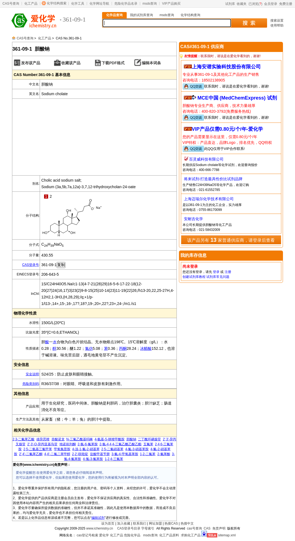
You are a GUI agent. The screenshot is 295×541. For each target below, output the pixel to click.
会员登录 (270, 4)
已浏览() (255, 4)
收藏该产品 (70, 63)
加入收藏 (123, 523)
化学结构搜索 (56, 3)
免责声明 (218, 528)
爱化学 (104, 535)
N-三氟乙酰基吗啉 (79, 439)
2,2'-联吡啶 (80, 454)
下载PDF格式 (113, 63)
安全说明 (32, 374)
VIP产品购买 (171, 3)
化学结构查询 (190, 15)
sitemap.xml (227, 535)
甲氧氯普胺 (62, 449)
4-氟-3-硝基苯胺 (137, 449)
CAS (207, 528)
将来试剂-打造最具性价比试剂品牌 (213, 179)
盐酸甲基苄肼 (100, 454)
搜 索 (249, 23)
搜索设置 (277, 20)
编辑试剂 (98, 518)
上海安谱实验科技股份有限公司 (226, 66)
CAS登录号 (30, 265)
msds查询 (150, 3)
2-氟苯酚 (163, 454)
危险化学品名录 (125, 3)
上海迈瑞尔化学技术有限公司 (209, 199)
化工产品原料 (169, 535)
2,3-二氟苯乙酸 (24, 439)
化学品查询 (114, 15)
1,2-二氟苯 (148, 454)
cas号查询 (194, 528)
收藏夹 (242, 4)
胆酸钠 (131, 439)
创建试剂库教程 (194, 277)
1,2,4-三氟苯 (114, 459)
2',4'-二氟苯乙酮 (30, 454)
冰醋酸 (146, 348)
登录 (216, 272)
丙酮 (123, 348)
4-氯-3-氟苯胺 (93, 459)
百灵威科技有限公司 (206, 159)
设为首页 (107, 523)
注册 (228, 272)
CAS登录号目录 (128, 528)
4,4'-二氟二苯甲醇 (57, 454)
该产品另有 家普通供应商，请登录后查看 (230, 240)
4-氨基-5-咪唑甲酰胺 (110, 439)
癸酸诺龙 (58, 439)
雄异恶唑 (43, 439)
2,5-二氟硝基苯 (112, 449)
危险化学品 (132, 535)
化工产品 (30, 3)
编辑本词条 (151, 63)
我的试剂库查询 (141, 15)
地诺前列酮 (67, 444)
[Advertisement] (94, 137)
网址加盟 (155, 523)
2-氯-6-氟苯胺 (88, 444)
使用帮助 (277, 25)
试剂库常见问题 (217, 277)
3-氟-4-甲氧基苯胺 (125, 454)
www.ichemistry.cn (99, 528)
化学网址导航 (99, 3)
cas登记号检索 (87, 535)
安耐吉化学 (193, 219)
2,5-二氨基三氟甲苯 (38, 449)
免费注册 (285, 4)
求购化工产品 (191, 535)
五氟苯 (148, 444)
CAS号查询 (10, 3)
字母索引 (147, 528)
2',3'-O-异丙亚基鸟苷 (42, 444)
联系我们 (139, 523)
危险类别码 (30, 384)
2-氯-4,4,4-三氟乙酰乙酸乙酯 (120, 444)
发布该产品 (30, 63)
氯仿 (89, 348)
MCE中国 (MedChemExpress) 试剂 (237, 98)
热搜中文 (187, 523)
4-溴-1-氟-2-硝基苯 (86, 449)
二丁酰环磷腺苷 (149, 439)
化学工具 (77, 3)
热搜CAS (171, 523)
